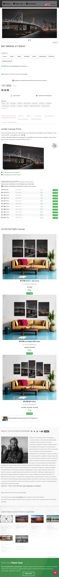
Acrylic (12, 56)
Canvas (5, 56)
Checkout (31, 4)
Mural (34, 56)
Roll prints (51, 56)
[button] (55, 572)
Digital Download (7, 61)
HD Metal (26, 56)
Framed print (42, 56)
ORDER (55, 190)
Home (6, 4)
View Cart (18, 4)
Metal (19, 56)
